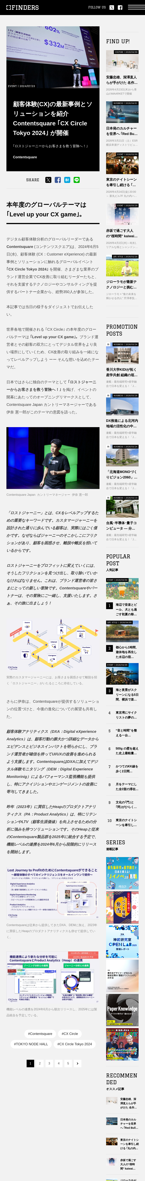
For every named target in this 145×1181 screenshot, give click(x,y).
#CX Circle (70, 1034)
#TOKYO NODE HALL (31, 1044)
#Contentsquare (40, 1034)
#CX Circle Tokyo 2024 (74, 1044)
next (77, 1063)
